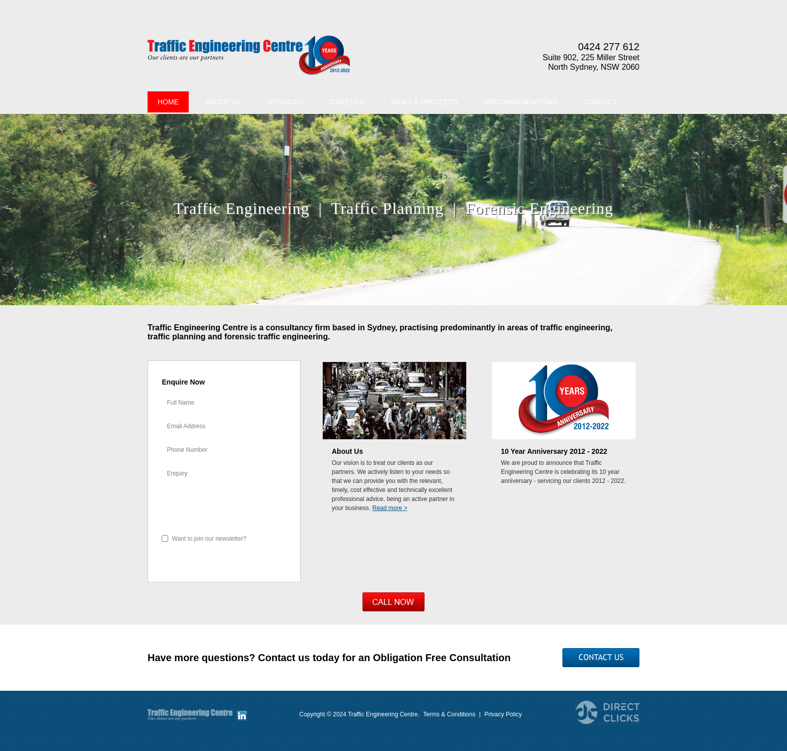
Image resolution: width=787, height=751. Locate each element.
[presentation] (224, 507)
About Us (223, 102)
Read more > (390, 508)
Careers (347, 102)
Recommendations (521, 102)
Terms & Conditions (449, 714)
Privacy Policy (503, 714)
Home (168, 102)
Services (286, 102)
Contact (601, 102)
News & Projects (424, 102)
